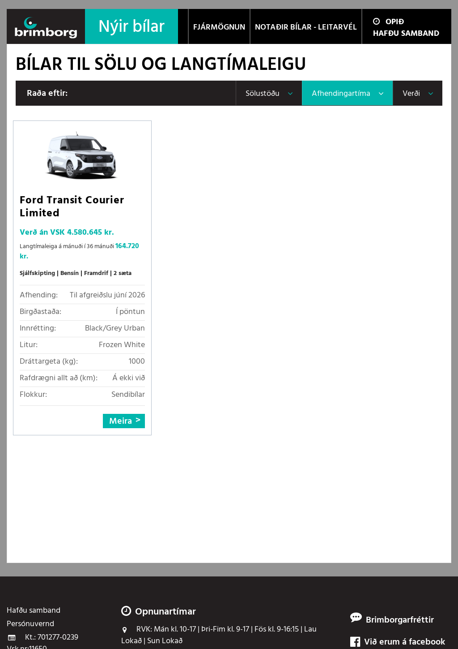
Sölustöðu (263, 93)
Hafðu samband (406, 33)
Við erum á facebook (397, 642)
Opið (388, 22)
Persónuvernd (30, 624)
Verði (411, 93)
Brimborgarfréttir (400, 620)
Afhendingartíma (341, 93)
